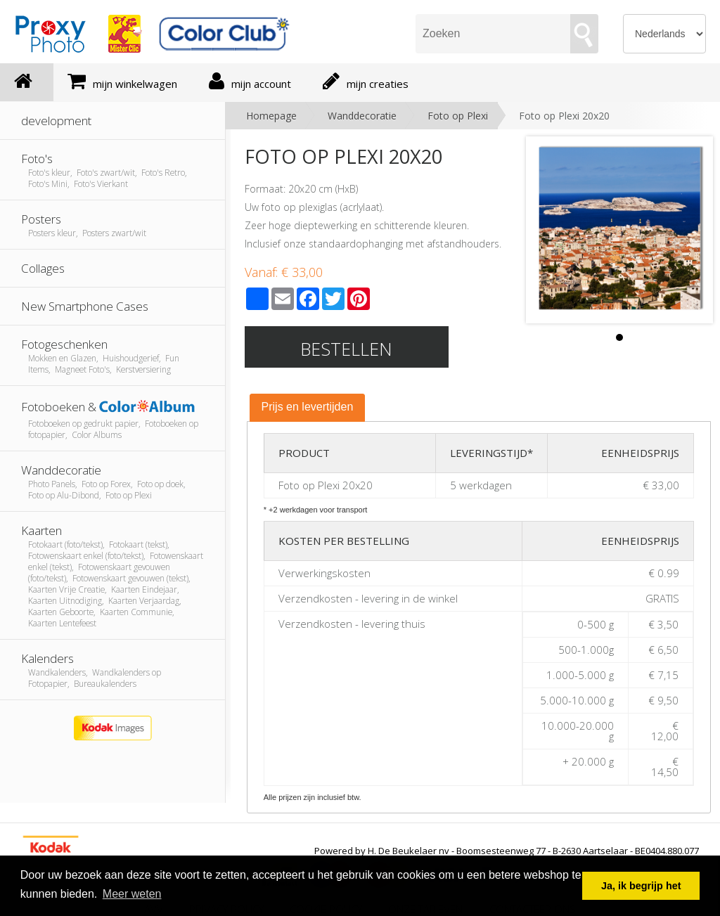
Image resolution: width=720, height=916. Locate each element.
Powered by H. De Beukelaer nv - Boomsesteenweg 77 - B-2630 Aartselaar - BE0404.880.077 (506, 850)
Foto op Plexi (458, 115)
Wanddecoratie (362, 115)
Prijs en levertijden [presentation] (308, 407)
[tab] (308, 408)
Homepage (271, 115)
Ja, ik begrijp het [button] (641, 885)
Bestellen (346, 349)
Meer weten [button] (132, 894)
